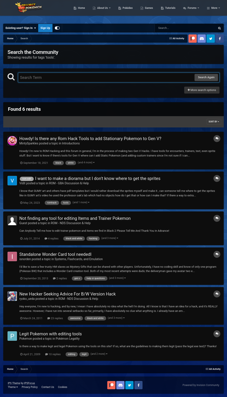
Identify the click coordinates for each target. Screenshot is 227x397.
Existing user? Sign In (21, 28)
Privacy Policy (30, 387)
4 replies (51, 238)
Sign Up (45, 28)
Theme (13, 387)
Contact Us (47, 387)
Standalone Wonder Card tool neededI (55, 254)
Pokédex (151, 10)
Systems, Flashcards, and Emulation (79, 259)
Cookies (62, 387)
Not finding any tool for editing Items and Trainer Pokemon (75, 218)
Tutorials (193, 10)
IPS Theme (14, 383)
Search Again (206, 77)
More (214, 10)
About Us (126, 10)
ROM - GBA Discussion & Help (69, 183)
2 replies (60, 278)
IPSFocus (29, 383)
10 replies (53, 354)
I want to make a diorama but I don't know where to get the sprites (98, 178)
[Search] (174, 28)
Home (105, 10)
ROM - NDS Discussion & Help (71, 223)
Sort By (214, 121)
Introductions (71, 143)
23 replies (55, 318)
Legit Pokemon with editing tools (50, 333)
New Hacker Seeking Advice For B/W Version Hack (67, 294)
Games (172, 10)
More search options (202, 90)
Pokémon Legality (68, 338)
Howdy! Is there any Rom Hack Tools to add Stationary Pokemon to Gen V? (90, 138)
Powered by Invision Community (201, 385)
